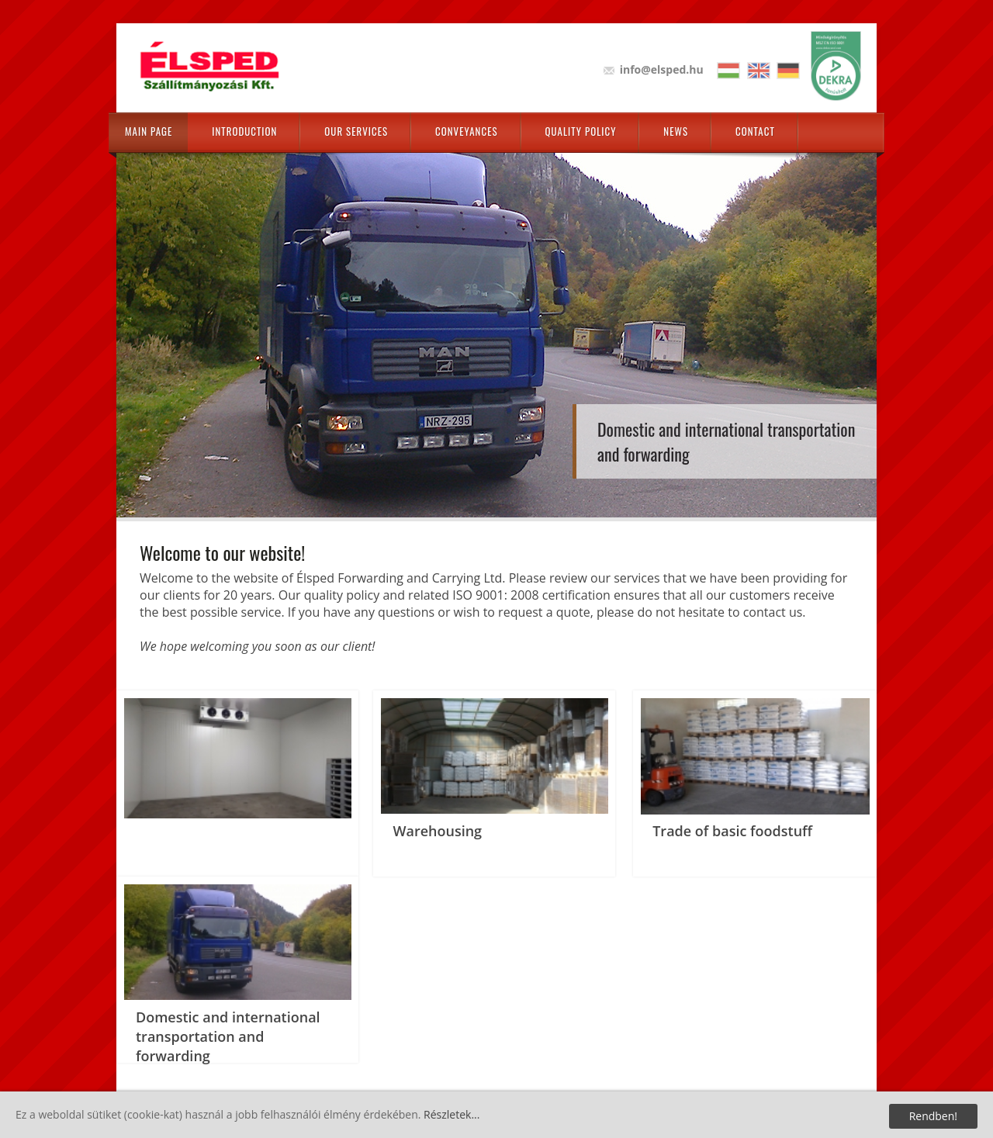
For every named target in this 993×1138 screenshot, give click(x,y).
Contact (755, 131)
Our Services (356, 131)
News (675, 131)
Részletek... (451, 1114)
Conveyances (466, 131)
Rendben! (933, 1116)
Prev (143, 315)
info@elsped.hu (662, 69)
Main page (148, 131)
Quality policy (581, 131)
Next (849, 315)
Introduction (244, 131)
